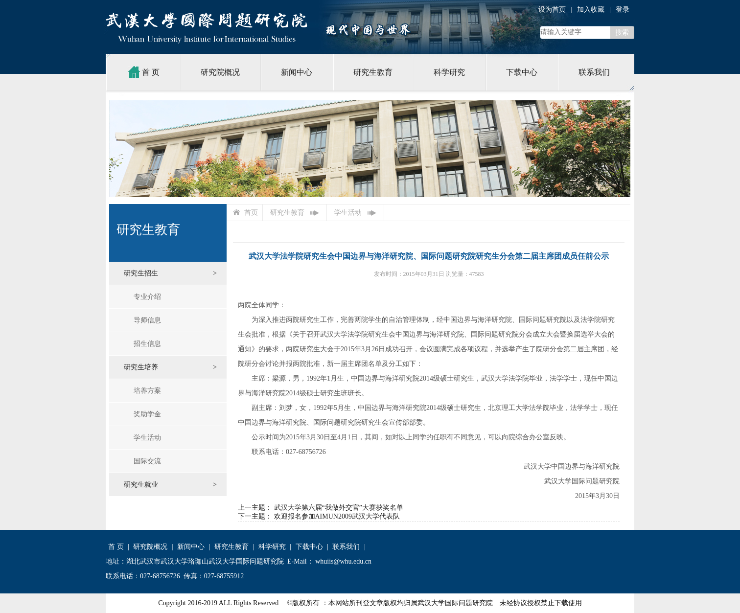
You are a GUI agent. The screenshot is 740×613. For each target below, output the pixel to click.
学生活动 (147, 437)
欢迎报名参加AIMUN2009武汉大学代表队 (337, 516)
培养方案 (147, 390)
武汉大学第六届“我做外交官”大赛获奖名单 (338, 507)
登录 (622, 9)
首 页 (143, 72)
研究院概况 (220, 72)
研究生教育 (373, 72)
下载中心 (521, 72)
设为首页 (552, 9)
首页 (251, 212)
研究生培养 (141, 367)
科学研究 (449, 72)
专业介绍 (147, 296)
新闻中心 (296, 72)
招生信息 (147, 343)
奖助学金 (147, 414)
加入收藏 (590, 9)
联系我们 (594, 72)
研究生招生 (141, 273)
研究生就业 (141, 484)
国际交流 (147, 461)
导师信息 (147, 320)
